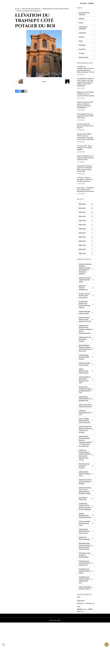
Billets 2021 (86, 218)
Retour (44, 81)
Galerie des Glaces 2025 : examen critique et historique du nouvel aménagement (85, 106)
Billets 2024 (86, 206)
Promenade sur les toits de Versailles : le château (86, 593)
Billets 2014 (86, 248)
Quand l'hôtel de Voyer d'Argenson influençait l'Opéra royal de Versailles (86, 442)
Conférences (82, 33)
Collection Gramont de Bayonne (30, 8)
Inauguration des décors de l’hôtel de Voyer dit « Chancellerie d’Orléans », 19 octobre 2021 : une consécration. (86, 456)
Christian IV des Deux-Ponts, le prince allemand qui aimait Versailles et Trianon (86, 509)
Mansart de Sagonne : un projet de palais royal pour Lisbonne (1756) (85, 159)
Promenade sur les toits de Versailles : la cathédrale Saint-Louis (86, 602)
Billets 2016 (86, 239)
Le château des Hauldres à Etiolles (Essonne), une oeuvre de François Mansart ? (86, 525)
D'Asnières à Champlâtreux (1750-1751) (86, 425)
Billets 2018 (86, 231)
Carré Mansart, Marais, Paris (86, 517)
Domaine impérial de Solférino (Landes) (86, 317)
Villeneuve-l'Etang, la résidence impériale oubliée (86, 283)
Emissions (82, 38)
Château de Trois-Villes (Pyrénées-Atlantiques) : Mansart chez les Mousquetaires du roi (86, 335)
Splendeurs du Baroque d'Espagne (86, 559)
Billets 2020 (86, 222)
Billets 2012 (86, 256)
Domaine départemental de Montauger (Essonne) (86, 535)
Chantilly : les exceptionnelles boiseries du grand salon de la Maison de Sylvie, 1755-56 (85, 71)
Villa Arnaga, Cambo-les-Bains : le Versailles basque (86, 576)
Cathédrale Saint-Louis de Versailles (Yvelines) (55, 8)
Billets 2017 (86, 235)
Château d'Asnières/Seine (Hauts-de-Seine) (86, 379)
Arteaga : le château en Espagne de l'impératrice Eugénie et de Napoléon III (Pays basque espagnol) (86, 272)
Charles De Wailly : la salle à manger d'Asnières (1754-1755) (86, 388)
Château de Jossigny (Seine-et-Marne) (86, 372)
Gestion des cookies (55, 645)
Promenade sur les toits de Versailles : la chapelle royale (86, 585)
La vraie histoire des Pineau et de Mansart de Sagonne (85, 127)
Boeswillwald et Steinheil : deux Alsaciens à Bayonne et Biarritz (86, 309)
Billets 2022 (86, 214)
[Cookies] (4, 644)
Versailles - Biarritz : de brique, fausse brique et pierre (86, 300)
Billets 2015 (86, 243)
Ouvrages (81, 54)
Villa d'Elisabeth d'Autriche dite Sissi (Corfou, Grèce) (86, 551)
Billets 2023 (86, 210)
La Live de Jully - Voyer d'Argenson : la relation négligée (84, 149)
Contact (91, 3)
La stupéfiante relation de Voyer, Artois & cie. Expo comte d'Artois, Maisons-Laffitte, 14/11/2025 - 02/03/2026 (85, 83)
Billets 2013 (86, 252)
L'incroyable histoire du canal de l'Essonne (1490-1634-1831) (85, 117)
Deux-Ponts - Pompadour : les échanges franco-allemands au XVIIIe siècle (86, 191)
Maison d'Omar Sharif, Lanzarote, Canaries (86, 612)
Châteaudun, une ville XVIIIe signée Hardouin (86, 346)
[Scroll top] (106, 644)
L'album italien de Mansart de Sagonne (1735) (86, 491)
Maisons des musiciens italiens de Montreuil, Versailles (86, 499)
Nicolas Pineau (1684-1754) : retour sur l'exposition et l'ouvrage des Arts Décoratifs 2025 (85, 138)
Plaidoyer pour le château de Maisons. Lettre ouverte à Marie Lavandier (86, 95)
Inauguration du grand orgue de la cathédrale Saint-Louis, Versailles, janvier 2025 (84, 170)
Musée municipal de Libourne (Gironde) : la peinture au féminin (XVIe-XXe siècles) (86, 567)
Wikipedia (82, 19)
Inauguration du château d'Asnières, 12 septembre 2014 (86, 408)
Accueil (83, 3)
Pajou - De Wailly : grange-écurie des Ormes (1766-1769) (86, 433)
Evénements (82, 46)
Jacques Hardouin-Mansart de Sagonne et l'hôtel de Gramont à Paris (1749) (86, 355)
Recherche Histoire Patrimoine (84, 13)
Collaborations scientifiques (83, 28)
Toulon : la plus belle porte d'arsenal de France (86, 543)
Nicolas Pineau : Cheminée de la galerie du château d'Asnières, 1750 (86, 399)
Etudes (81, 42)
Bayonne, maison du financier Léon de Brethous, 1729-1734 (86, 325)
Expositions (82, 50)
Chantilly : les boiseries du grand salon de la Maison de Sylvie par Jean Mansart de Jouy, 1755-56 (86, 471)
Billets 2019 (86, 227)
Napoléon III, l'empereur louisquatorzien (86, 292)
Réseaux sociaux (83, 59)
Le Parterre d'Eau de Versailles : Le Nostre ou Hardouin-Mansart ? (85, 181)
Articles (81, 23)
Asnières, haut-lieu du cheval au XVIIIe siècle (86, 416)
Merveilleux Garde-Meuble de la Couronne (86, 483)
